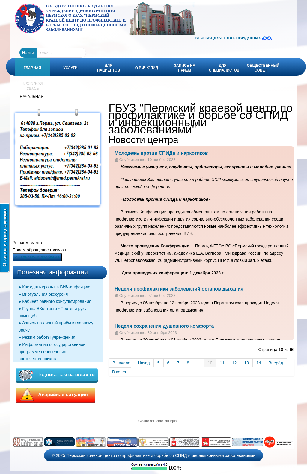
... (198, 363)
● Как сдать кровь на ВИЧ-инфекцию (54, 287)
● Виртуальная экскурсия (43, 294)
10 (210, 363)
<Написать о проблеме (37, 257)
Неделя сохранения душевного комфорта (164, 326)
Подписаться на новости (57, 375)
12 (234, 363)
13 (246, 363)
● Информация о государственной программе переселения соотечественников (52, 351)
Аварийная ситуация (55, 395)
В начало (121, 363)
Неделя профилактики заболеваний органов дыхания (179, 288)
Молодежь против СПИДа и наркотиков (161, 153)
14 (258, 363)
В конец (119, 372)
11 (222, 363)
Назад (144, 363)
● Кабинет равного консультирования (55, 301)
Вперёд (276, 363)
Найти (28, 52)
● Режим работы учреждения (47, 337)
